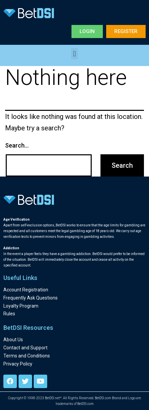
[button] (87, 31)
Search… (17, 145)
